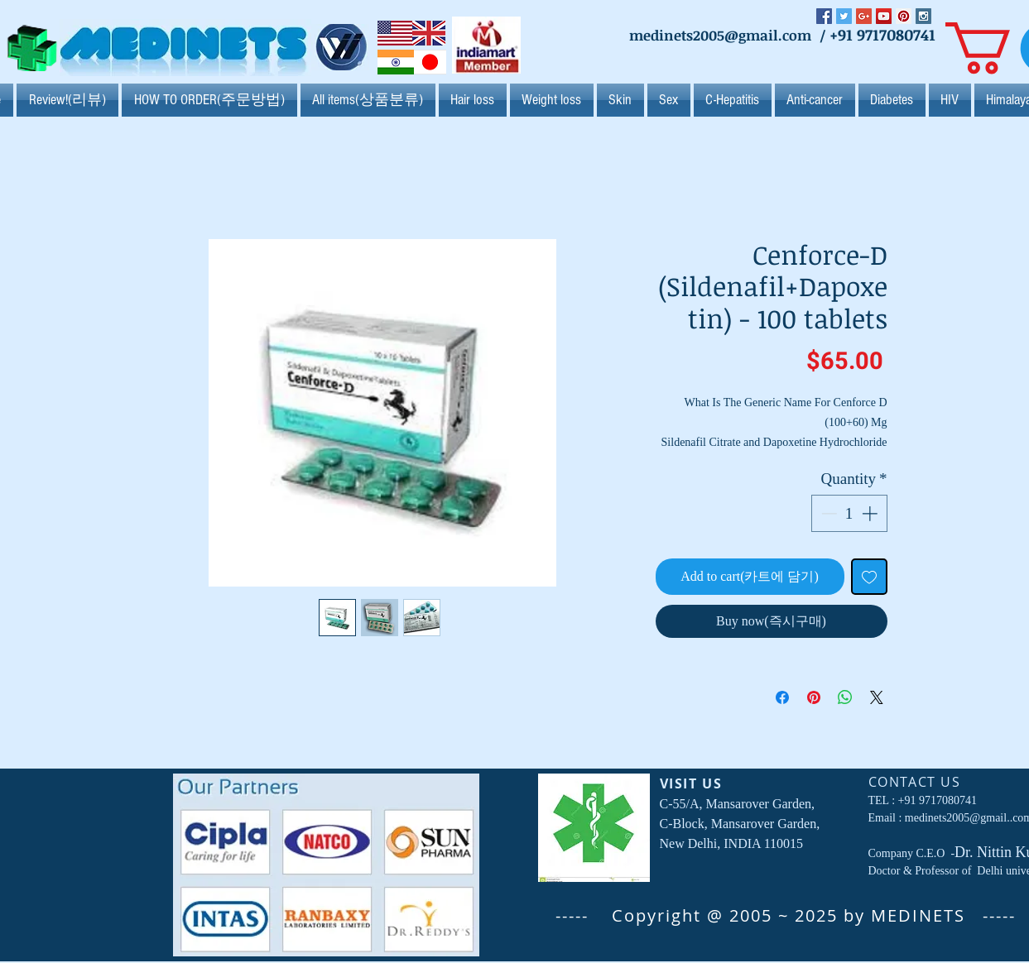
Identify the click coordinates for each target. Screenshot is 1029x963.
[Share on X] (877, 697)
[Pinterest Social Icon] (903, 16)
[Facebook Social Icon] (824, 16)
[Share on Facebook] (782, 697)
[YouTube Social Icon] (884, 16)
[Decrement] (827, 513)
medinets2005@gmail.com (720, 35)
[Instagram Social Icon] (923, 16)
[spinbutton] (849, 513)
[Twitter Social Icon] (844, 16)
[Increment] (871, 513)
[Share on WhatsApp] (845, 697)
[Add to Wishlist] (869, 576)
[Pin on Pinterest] (814, 697)
